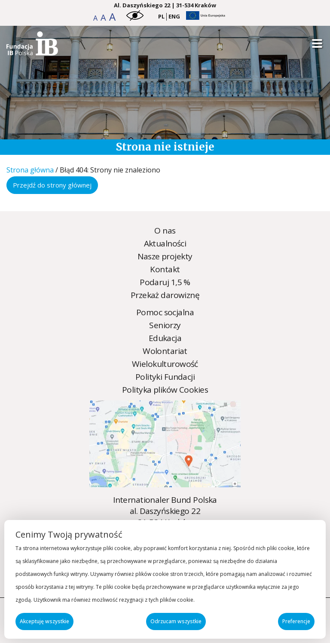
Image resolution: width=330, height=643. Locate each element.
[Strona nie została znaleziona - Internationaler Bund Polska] (32, 52)
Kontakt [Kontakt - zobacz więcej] (165, 269)
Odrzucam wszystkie (176, 621)
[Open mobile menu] (317, 43)
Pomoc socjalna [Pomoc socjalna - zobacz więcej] (165, 312)
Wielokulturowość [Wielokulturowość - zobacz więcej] (165, 363)
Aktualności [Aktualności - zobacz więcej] (165, 243)
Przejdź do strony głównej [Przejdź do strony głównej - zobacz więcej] (52, 185)
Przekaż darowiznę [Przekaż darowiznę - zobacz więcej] (165, 295)
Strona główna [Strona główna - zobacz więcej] (30, 170)
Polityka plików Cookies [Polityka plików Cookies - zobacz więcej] (165, 389)
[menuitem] (161, 17)
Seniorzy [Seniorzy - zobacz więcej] (164, 325)
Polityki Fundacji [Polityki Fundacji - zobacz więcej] (165, 376)
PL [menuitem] (161, 16)
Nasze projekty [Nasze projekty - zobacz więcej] (165, 256)
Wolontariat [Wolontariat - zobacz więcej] (165, 351)
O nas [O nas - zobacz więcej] (164, 230)
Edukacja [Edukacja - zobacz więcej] (165, 338)
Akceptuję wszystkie (44, 621)
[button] (96, 18)
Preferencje (296, 621)
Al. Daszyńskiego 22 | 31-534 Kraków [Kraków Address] (165, 5)
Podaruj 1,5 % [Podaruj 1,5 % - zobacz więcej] (165, 282)
